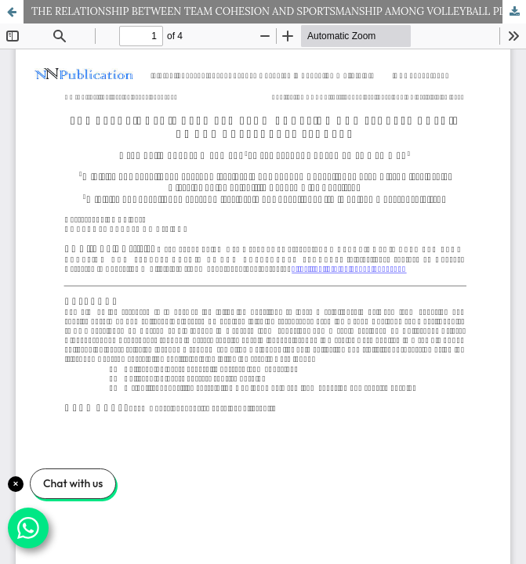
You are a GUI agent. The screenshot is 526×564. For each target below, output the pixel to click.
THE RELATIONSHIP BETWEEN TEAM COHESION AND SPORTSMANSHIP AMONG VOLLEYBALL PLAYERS (278, 11)
